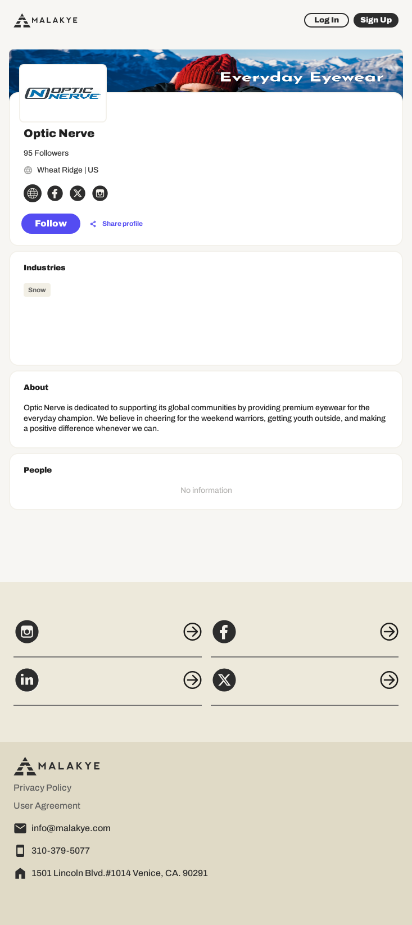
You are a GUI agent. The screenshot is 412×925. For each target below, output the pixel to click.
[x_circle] (78, 193)
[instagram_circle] (100, 193)
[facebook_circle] (55, 193)
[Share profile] (116, 224)
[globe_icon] (33, 193)
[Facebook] (305, 638)
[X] (305, 686)
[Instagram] (107, 638)
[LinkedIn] (107, 686)
